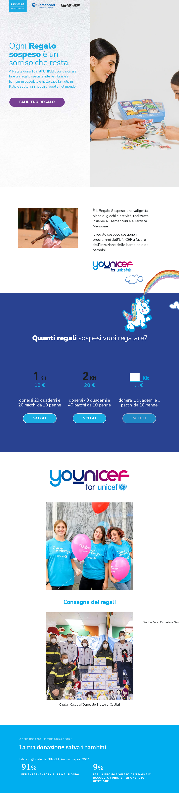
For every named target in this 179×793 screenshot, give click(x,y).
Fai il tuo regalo (37, 102)
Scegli (39, 418)
